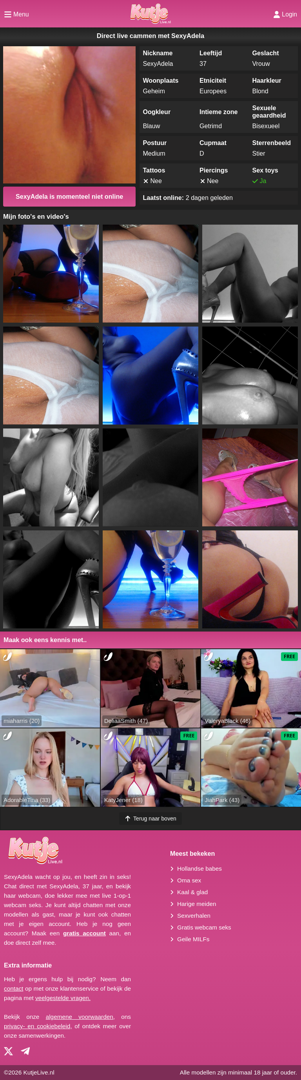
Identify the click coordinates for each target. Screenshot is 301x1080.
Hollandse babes (199, 868)
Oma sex (189, 880)
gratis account (84, 933)
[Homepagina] (150, 13)
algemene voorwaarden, (80, 1016)
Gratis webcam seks (204, 927)
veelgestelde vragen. (63, 998)
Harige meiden (196, 903)
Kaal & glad (192, 892)
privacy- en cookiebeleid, (38, 1026)
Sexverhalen (193, 915)
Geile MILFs (193, 939)
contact (13, 988)
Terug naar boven (150, 818)
